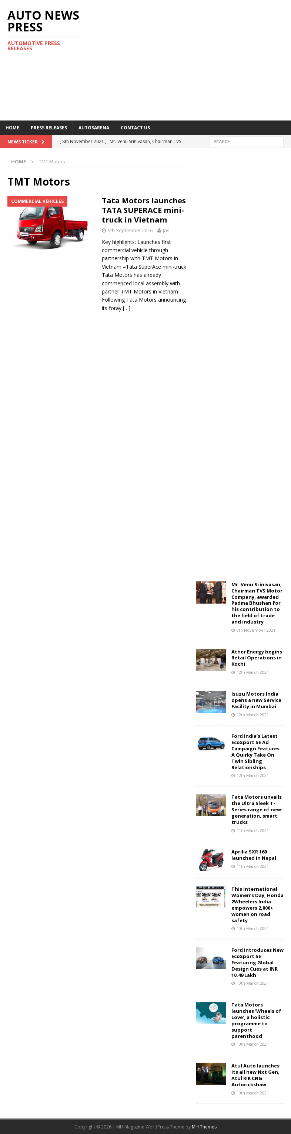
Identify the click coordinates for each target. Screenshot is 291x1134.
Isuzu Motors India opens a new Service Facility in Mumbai (256, 700)
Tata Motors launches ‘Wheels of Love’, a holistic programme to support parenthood (256, 1020)
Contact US (135, 128)
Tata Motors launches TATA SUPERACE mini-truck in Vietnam (144, 210)
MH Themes (204, 1127)
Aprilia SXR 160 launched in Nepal (253, 854)
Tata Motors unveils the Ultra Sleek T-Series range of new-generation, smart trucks (257, 809)
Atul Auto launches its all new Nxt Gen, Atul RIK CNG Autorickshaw (255, 1075)
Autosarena (93, 128)
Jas (166, 230)
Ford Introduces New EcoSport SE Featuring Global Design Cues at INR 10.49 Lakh (257, 962)
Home (12, 128)
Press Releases (49, 128)
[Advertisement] (199, 59)
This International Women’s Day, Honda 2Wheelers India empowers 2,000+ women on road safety (257, 904)
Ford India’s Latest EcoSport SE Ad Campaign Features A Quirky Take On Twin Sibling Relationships (255, 751)
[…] (126, 308)
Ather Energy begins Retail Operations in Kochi (256, 658)
